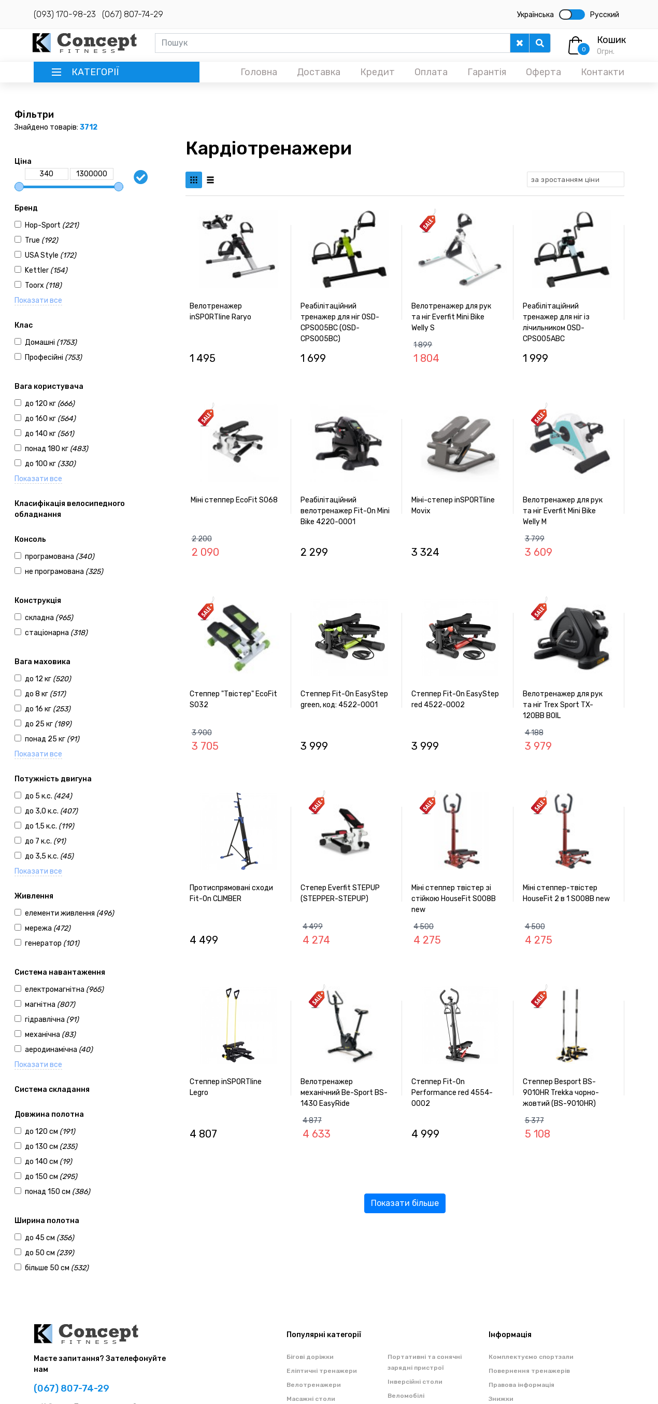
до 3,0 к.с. (51, 811)
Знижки (501, 1398)
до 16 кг (47, 709)
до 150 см (51, 1176)
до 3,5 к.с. (49, 856)
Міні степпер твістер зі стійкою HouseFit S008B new (453, 898)
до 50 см (49, 1252)
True (41, 240)
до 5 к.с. (48, 796)
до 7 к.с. (45, 841)
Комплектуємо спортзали (531, 1356)
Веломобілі (406, 1395)
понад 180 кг (56, 448)
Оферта (543, 72)
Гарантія (486, 72)
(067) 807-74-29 (132, 14)
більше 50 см (57, 1267)
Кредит (377, 72)
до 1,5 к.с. (49, 826)
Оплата (431, 72)
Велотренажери (314, 1384)
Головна (258, 72)
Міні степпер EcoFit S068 (234, 500)
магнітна (50, 1004)
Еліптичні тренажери (322, 1370)
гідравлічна (52, 1019)
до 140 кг (49, 433)
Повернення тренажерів (529, 1370)
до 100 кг (50, 463)
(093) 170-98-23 (65, 14)
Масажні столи (311, 1398)
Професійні (53, 357)
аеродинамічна (59, 1049)
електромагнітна (64, 989)
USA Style (50, 255)
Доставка (318, 72)
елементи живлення (69, 913)
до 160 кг (50, 418)
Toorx (43, 285)
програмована (59, 556)
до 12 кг (48, 679)
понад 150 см (57, 1191)
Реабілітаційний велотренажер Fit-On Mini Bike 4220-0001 (345, 511)
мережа (47, 928)
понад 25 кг (52, 739)
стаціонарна (56, 632)
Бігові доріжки (310, 1356)
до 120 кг (50, 403)
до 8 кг (45, 694)
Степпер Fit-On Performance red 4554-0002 (452, 1092)
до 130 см (51, 1146)
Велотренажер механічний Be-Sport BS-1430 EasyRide (344, 1092)
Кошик (611, 40)
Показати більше (405, 1203)
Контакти (602, 72)
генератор (52, 943)
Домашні (51, 342)
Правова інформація (521, 1384)
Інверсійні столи (415, 1381)
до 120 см (50, 1131)
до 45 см (49, 1237)
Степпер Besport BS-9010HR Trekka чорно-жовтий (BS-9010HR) (561, 1092)
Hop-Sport (52, 225)
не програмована (64, 571)
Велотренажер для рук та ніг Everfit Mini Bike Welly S (451, 317)
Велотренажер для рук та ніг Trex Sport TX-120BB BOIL (563, 705)
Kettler (46, 270)
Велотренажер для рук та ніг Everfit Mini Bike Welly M (563, 511)
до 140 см (48, 1161)
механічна (50, 1034)
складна (49, 617)
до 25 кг (48, 724)
